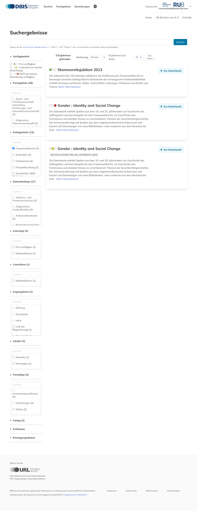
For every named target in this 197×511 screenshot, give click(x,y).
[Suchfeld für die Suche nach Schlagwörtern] (26, 142)
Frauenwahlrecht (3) (25, 148)
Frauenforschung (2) (25, 167)
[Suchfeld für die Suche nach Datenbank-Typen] (26, 191)
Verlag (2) (17, 420)
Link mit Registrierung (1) (22, 328)
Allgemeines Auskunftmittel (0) (22, 208)
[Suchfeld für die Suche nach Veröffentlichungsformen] (26, 385)
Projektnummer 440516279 (75, 495)
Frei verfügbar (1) (24, 247)
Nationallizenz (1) (24, 253)
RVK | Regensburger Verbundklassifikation (28, 479)
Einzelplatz (20, 314)
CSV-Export (150, 57)
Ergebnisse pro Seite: (117, 57)
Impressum (112, 491)
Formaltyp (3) (19, 374)
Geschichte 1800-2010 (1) (24, 175)
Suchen (48, 6)
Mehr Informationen (69, 86)
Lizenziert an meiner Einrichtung (26, 69)
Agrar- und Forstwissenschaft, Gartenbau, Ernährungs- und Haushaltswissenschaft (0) (25, 106)
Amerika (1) (20, 357)
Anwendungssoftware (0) (25, 393)
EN (95, 6)
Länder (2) (17, 341)
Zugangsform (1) (21, 291)
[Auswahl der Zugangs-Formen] (26, 302)
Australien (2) (21, 154)
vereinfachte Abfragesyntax (34, 47)
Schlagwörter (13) (22, 132)
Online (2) (19, 409)
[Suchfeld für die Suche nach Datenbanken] (91, 42)
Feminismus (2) (22, 161)
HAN (16, 320)
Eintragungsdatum (22, 437)
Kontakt (187, 17)
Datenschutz (131, 491)
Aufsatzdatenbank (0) (24, 217)
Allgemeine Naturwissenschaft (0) (25, 122)
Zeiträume (17, 429)
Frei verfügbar (23, 63)
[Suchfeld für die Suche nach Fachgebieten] (26, 93)
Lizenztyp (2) (19, 230)
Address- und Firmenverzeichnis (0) (24, 199)
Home (148, 17)
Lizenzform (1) (20, 264)
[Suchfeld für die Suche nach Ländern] (26, 351)
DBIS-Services (152, 491)
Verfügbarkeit (19, 56)
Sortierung (82, 57)
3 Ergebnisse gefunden (63, 57)
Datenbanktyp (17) (23, 181)
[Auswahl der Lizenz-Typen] (26, 241)
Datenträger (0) (23, 403)
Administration (173, 491)
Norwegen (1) (21, 363)
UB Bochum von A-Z (167, 17)
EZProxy (18, 307)
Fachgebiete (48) (21, 82)
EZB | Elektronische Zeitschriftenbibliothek (27, 476)
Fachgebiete (63, 6)
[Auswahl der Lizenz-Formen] (26, 274)
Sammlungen (82, 6)
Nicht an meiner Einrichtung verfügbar (23, 75)
